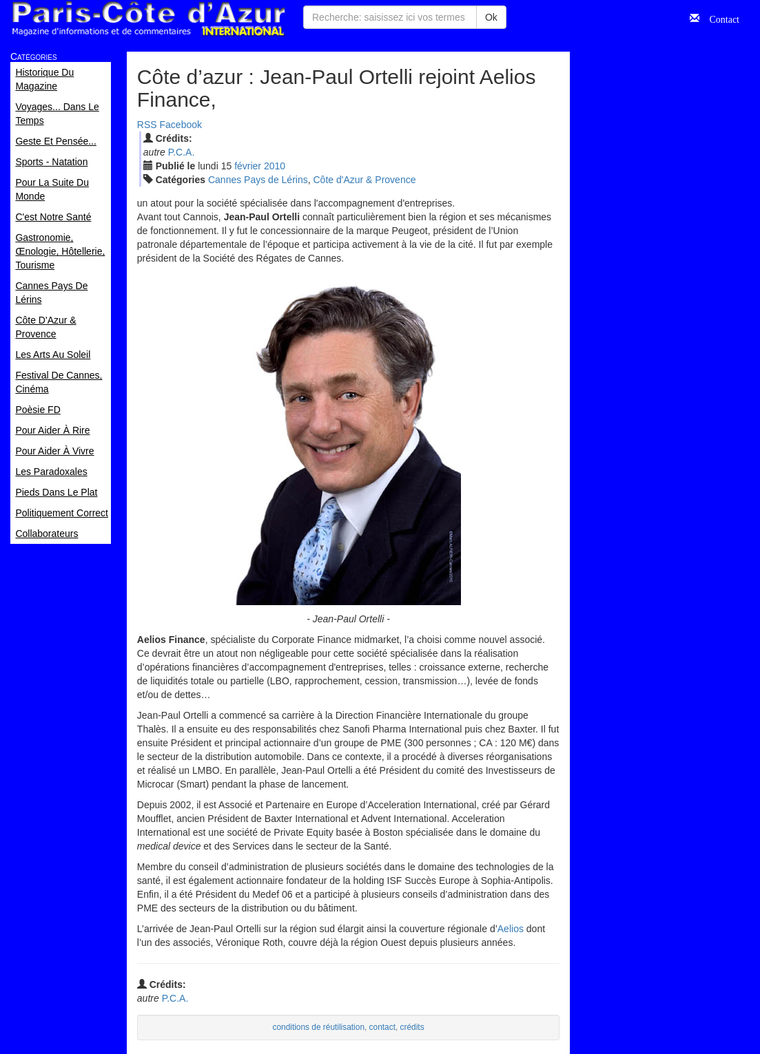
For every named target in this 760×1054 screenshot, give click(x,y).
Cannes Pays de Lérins (258, 179)
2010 (274, 165)
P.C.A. (181, 152)
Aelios (510, 928)
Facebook (181, 124)
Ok (491, 17)
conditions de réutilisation (318, 1027)
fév (247, 165)
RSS (147, 124)
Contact (719, 17)
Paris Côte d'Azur (148, 19)
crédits (412, 1027)
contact (382, 1027)
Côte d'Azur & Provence (365, 179)
